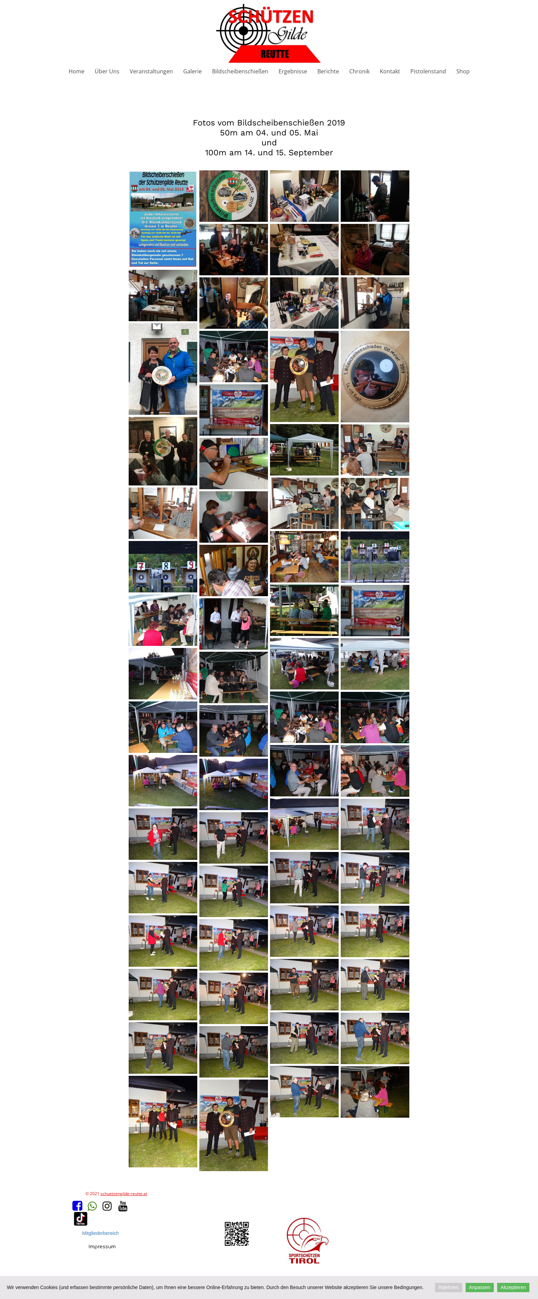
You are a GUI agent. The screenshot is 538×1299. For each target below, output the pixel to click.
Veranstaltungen (151, 71)
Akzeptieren (513, 1287)
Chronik (359, 71)
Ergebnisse (293, 71)
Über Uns (107, 71)
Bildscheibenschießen (240, 71)
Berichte (328, 71)
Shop (463, 71)
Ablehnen (448, 1287)
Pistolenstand (428, 71)
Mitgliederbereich (100, 1233)
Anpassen (479, 1287)
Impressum (102, 1246)
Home (76, 71)
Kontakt (390, 71)
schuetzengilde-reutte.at (124, 1193)
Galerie (192, 71)
